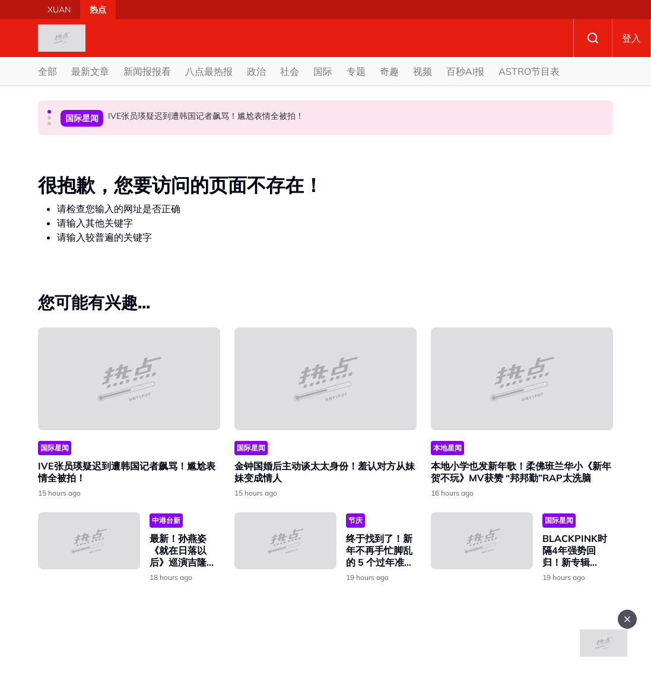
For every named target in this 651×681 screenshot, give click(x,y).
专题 (356, 71)
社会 (289, 71)
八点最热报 (209, 71)
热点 (98, 9)
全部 (47, 71)
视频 (422, 71)
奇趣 (389, 71)
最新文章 (90, 71)
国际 (322, 71)
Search (593, 38)
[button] (49, 112)
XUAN (59, 9)
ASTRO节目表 (529, 71)
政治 (256, 71)
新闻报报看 (147, 71)
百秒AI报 (465, 71)
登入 (631, 38)
